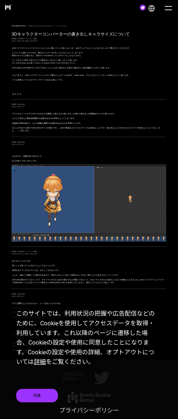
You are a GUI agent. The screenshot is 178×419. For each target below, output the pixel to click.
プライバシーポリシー (89, 410)
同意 (37, 395)
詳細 (40, 361)
